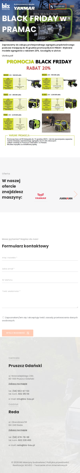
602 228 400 (57, 6)
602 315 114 (23, 402)
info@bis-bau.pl (25, 407)
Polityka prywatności (58, 462)
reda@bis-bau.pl (26, 454)
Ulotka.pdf (7, 55)
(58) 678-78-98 (20, 446)
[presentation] (75, 201)
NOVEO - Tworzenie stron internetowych (46, 465)
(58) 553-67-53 (20, 399)
